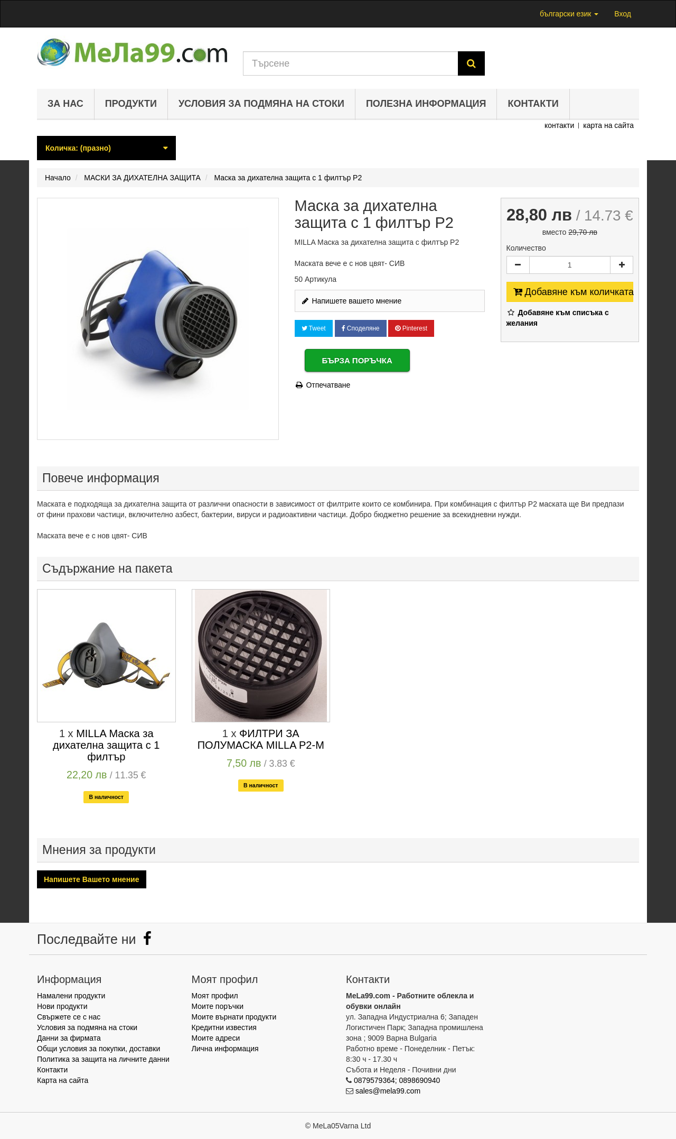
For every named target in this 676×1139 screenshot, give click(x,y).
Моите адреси (216, 1038)
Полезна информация (426, 103)
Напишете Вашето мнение (91, 879)
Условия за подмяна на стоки (261, 103)
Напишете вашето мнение (351, 301)
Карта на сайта (62, 1080)
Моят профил (215, 995)
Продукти (131, 103)
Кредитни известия (224, 1027)
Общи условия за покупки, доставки (98, 1048)
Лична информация (225, 1048)
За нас (65, 103)
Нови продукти (62, 1006)
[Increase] (621, 265)
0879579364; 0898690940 (397, 1080)
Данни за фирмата (69, 1038)
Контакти (533, 103)
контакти (559, 125)
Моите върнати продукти (234, 1017)
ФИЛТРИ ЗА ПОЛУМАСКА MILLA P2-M (261, 739)
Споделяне (361, 328)
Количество (526, 248)
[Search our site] (350, 63)
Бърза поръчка (357, 360)
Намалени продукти (71, 995)
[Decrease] (518, 265)
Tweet (314, 328)
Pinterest (411, 328)
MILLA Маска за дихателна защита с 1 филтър (106, 745)
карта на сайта (608, 125)
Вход (622, 14)
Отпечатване (323, 385)
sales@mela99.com (387, 1091)
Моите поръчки (218, 1006)
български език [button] (569, 14)
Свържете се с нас (68, 1017)
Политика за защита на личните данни (103, 1059)
